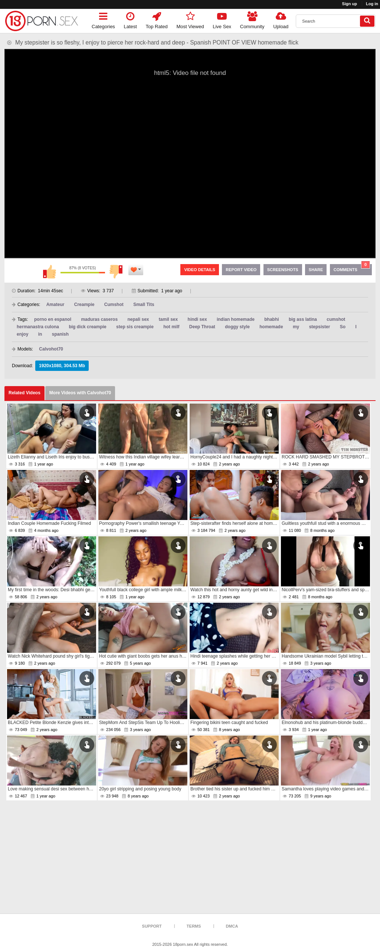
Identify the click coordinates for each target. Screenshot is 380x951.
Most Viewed (190, 19)
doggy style (237, 326)
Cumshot (114, 304)
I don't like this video (116, 271)
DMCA (232, 926)
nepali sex (138, 319)
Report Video (241, 269)
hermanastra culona (38, 326)
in (40, 334)
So (342, 326)
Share (316, 269)
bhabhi (271, 319)
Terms (194, 926)
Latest (130, 19)
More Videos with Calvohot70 (80, 392)
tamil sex (168, 319)
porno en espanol (52, 319)
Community (252, 19)
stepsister (319, 326)
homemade (271, 326)
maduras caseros (99, 319)
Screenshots (282, 269)
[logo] (41, 21)
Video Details (199, 269)
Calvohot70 (51, 349)
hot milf (171, 326)
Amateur (55, 304)
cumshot (336, 319)
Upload (280, 19)
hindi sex (197, 319)
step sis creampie (135, 326)
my (296, 326)
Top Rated (157, 19)
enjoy (22, 334)
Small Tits (143, 304)
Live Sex (222, 19)
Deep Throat (202, 326)
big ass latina (303, 319)
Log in (372, 3)
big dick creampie (87, 326)
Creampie (84, 304)
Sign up (349, 3)
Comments (352, 268)
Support (152, 926)
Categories (103, 19)
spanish (60, 334)
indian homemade (236, 319)
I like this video (49, 271)
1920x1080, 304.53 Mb (62, 365)
